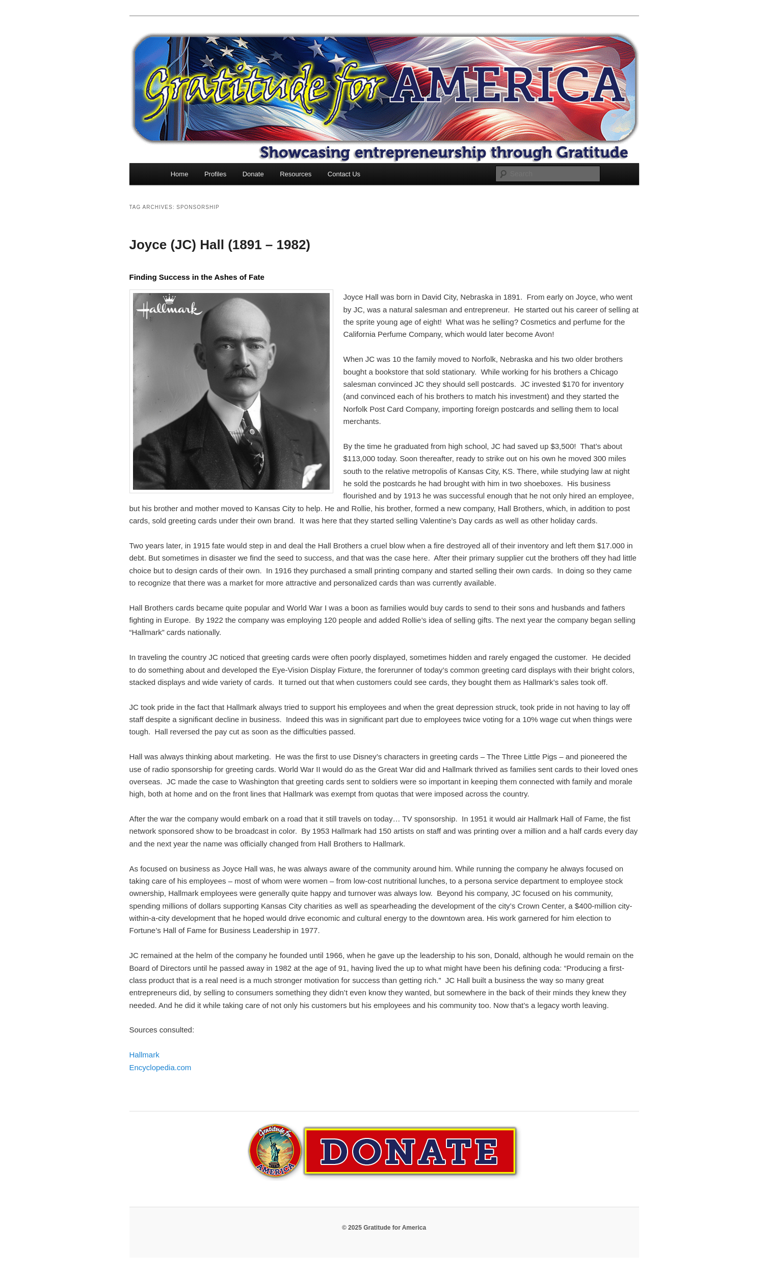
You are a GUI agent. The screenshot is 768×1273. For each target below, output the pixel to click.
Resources (295, 174)
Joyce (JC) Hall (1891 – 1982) (220, 244)
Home (180, 174)
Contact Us (344, 174)
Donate (253, 174)
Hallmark (144, 1054)
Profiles (215, 174)
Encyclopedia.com (160, 1067)
